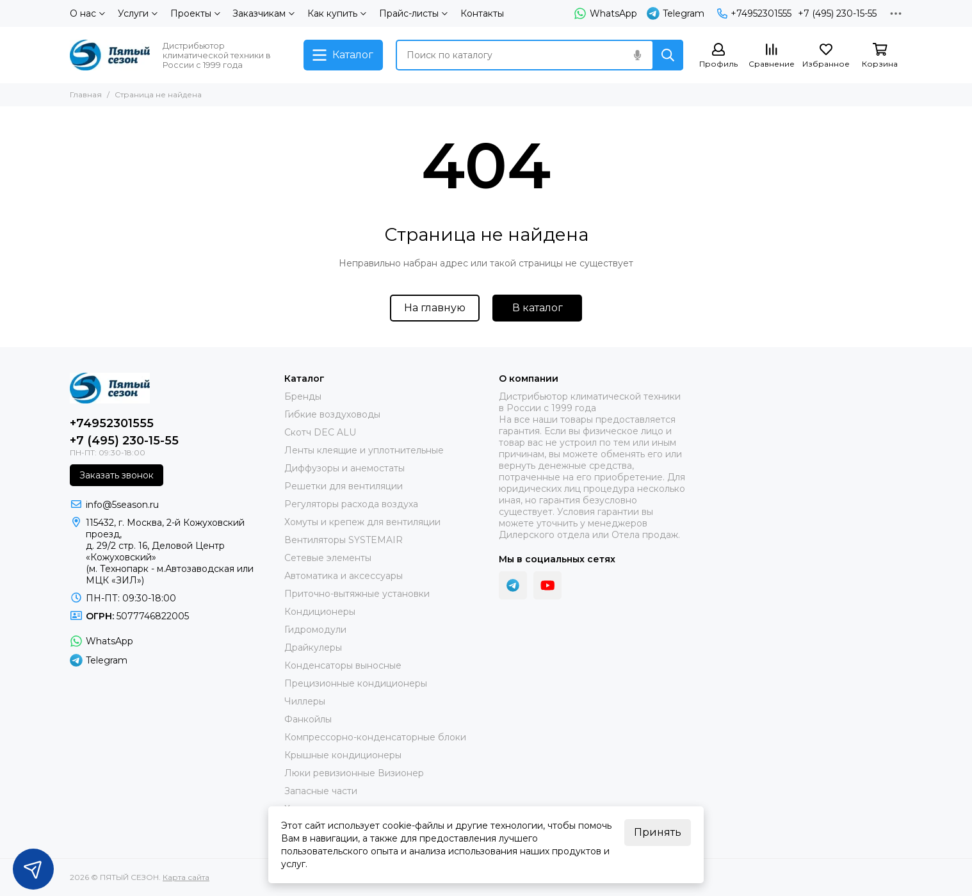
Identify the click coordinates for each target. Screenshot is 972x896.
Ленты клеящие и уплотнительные (364, 450)
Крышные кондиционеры (342, 755)
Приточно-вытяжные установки (357, 593)
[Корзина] (879, 56)
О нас (87, 13)
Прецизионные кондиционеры (355, 683)
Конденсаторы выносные (342, 665)
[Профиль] (718, 56)
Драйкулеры (313, 647)
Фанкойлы (308, 719)
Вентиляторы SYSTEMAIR (343, 540)
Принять (657, 832)
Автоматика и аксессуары (343, 576)
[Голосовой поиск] (637, 55)
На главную (435, 308)
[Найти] (667, 55)
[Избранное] (826, 56)
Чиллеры (304, 701)
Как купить (336, 13)
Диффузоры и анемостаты (344, 468)
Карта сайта (186, 877)
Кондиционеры (319, 611)
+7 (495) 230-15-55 (837, 13)
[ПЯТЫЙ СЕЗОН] (110, 55)
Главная (86, 94)
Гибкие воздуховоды (332, 414)
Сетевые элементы (327, 558)
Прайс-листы (413, 13)
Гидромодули (315, 629)
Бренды (302, 396)
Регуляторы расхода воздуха (351, 504)
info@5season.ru (122, 504)
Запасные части (320, 791)
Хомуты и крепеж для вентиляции (362, 522)
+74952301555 (754, 13)
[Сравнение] (772, 56)
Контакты (482, 13)
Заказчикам (263, 13)
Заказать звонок (116, 475)
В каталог (537, 308)
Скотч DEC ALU (320, 432)
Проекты (195, 13)
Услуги (138, 13)
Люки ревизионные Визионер (354, 773)
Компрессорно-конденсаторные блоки (375, 737)
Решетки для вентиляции (343, 486)
